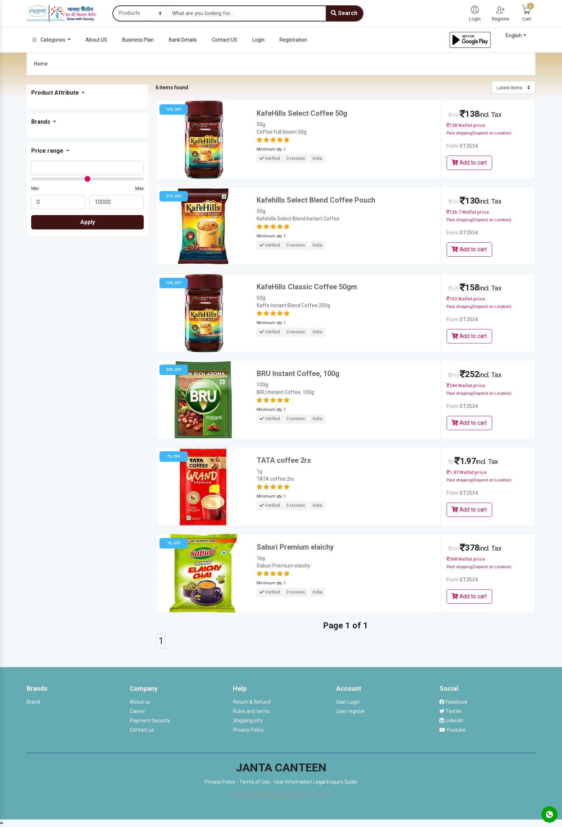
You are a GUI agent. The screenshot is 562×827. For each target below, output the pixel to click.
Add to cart (469, 162)
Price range (48, 150)
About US (96, 40)
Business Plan (138, 40)
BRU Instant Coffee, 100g (298, 373)
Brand (33, 702)
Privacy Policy (248, 730)
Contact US (224, 40)
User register (350, 711)
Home (41, 64)
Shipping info (248, 720)
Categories (49, 40)
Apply (87, 222)
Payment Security (150, 720)
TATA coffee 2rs (284, 460)
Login (258, 40)
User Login (348, 702)
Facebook (453, 702)
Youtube (452, 730)
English (514, 35)
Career (137, 711)
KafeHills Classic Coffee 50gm (307, 286)
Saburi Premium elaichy (295, 547)
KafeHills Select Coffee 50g (302, 113)
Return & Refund (252, 702)
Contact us (142, 730)
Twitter (450, 711)
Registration (293, 40)
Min (35, 188)
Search (344, 13)
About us (140, 702)
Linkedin (451, 720)
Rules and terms (251, 711)
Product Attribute (55, 92)
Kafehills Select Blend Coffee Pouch (316, 200)
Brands (41, 121)
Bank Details (183, 40)
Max (139, 188)
